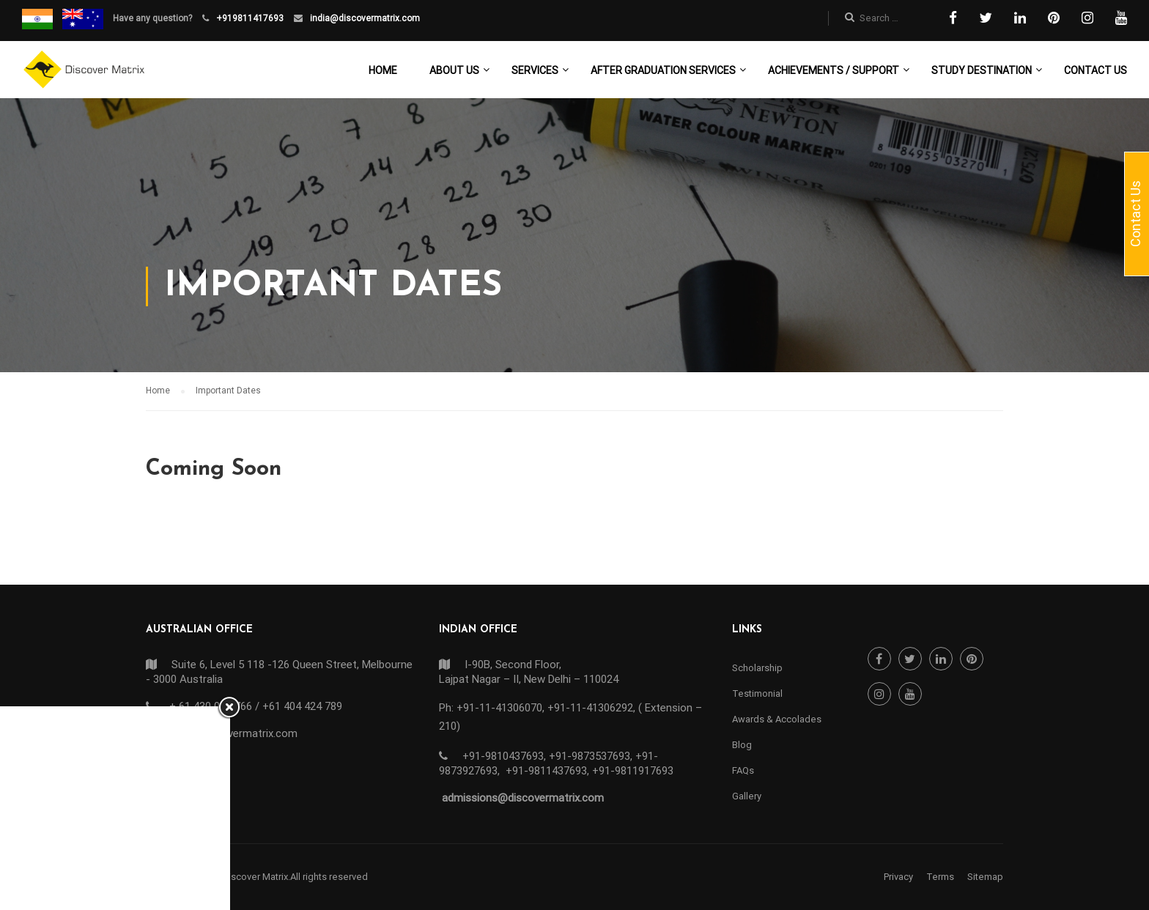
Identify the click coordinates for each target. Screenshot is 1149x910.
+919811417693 (249, 18)
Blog (742, 744)
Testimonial (757, 693)
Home (383, 70)
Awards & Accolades (776, 719)
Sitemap (985, 876)
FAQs (743, 770)
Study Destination (981, 70)
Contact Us (1095, 70)
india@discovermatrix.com (364, 18)
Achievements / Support (833, 70)
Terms (940, 876)
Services (534, 70)
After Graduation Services (663, 70)
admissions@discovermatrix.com (523, 797)
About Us (454, 70)
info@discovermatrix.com (234, 733)
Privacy (898, 876)
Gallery (746, 796)
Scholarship (757, 667)
